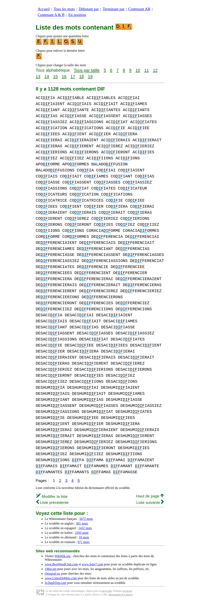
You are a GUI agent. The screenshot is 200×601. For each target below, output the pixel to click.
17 (73, 76)
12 (155, 70)
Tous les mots (64, 9)
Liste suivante (150, 502)
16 (64, 76)
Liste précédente (52, 502)
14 (46, 76)
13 (38, 76)
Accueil (44, 9)
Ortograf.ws (52, 573)
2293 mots (82, 532)
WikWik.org (62, 556)
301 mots (82, 523)
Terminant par (113, 9)
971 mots (84, 542)
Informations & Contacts (120, 594)
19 (90, 76)
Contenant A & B (51, 15)
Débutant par (89, 9)
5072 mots (86, 519)
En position (77, 15)
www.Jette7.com (92, 564)
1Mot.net (50, 569)
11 (146, 70)
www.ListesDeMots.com (61, 578)
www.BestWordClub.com (61, 564)
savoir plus (106, 591)
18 (81, 76)
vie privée (127, 591)
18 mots (84, 537)
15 (55, 76)
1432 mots (85, 528)
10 (137, 70)
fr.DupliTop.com (55, 583)
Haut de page (150, 496)
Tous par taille (87, 70)
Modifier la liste (52, 496)
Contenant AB (139, 9)
